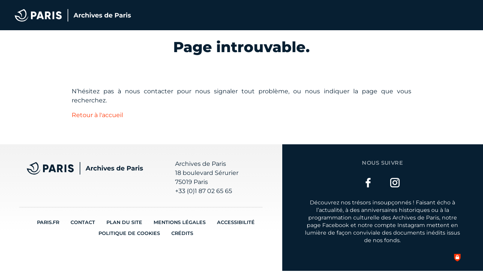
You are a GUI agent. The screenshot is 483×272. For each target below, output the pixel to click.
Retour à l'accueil (97, 115)
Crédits (182, 233)
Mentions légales (180, 222)
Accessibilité (236, 222)
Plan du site (124, 222)
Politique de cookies (129, 233)
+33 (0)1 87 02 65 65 (203, 191)
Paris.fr (48, 222)
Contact (83, 222)
